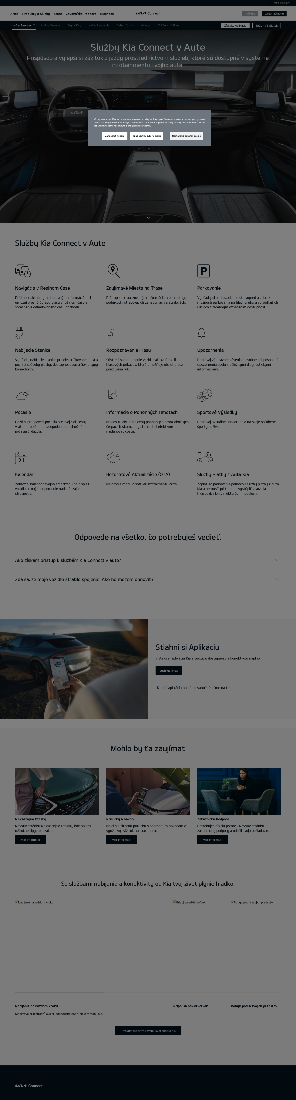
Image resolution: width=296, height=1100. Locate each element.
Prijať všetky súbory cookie (146, 136)
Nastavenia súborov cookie (186, 136)
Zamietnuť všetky (114, 136)
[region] (149, 128)
